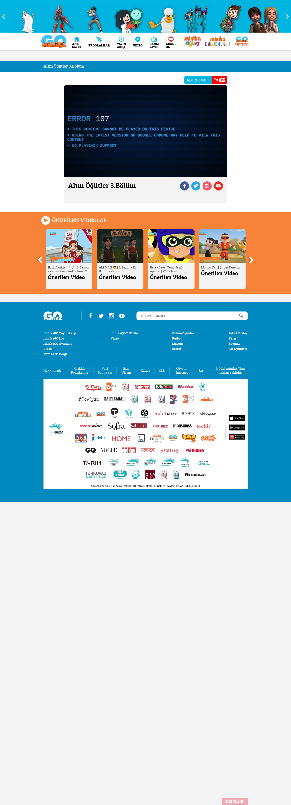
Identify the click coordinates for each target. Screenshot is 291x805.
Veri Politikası (105, 370)
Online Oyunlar (183, 333)
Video (47, 349)
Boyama (234, 343)
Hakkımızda (52, 371)
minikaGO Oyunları (57, 343)
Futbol (176, 338)
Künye (145, 371)
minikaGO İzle (53, 338)
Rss (201, 371)
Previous (5, 16)
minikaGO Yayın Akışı (59, 333)
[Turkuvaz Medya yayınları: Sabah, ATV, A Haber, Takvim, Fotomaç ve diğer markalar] (145, 431)
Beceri (176, 349)
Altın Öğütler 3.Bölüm (63, 66)
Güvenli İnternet (182, 370)
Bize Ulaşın (126, 370)
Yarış (232, 338)
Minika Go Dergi (55, 354)
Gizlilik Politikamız (79, 370)
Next (285, 16)
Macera (177, 343)
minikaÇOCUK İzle (124, 333)
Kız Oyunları (238, 349)
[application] (145, 131)
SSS (162, 371)
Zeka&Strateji (238, 333)
